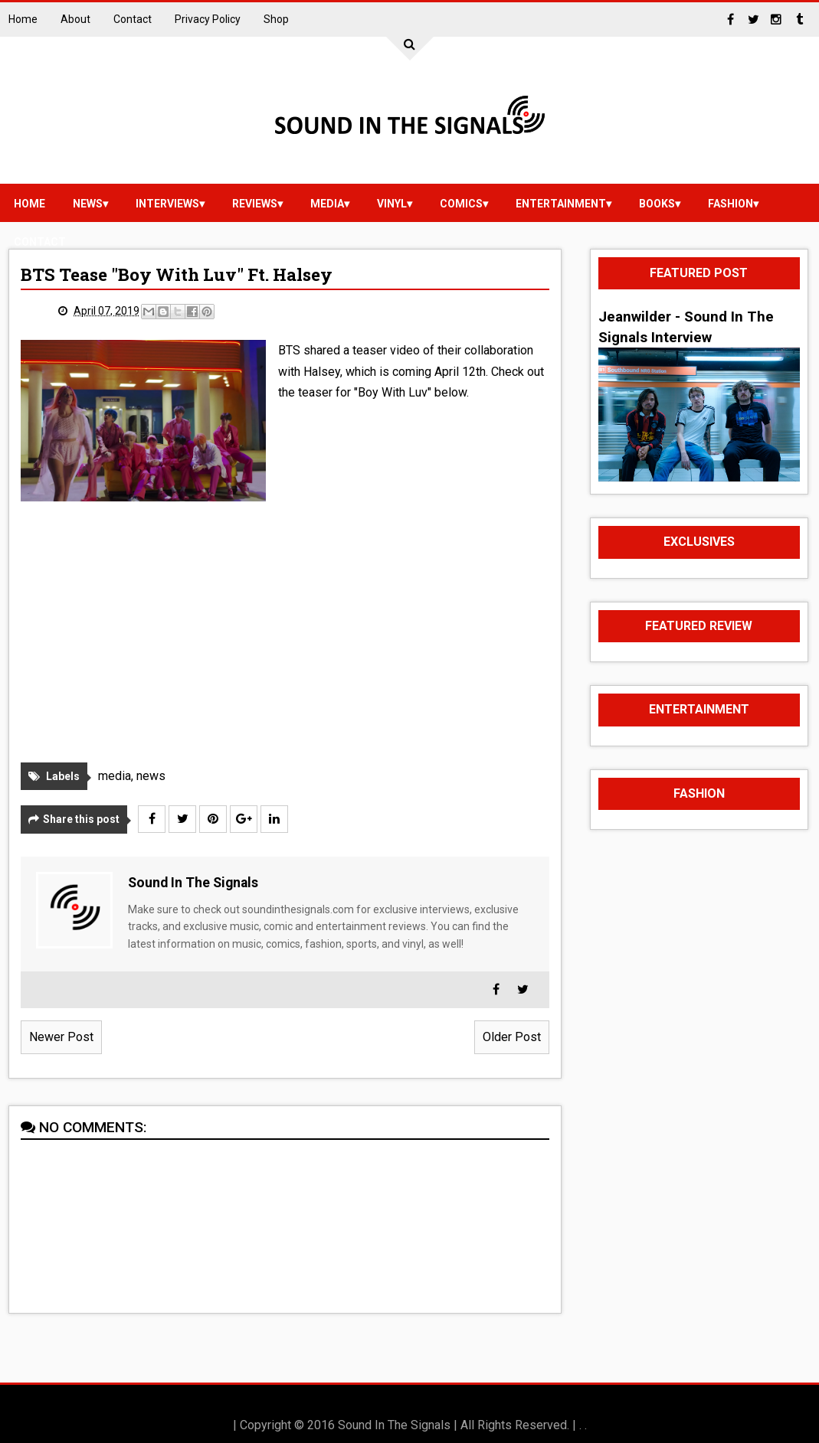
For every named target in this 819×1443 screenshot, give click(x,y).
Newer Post (61, 1037)
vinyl (392, 204)
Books (657, 204)
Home (23, 19)
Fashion (730, 204)
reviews (254, 204)
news (88, 204)
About (75, 19)
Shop (276, 19)
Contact (132, 19)
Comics (461, 204)
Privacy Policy (208, 19)
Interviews (167, 204)
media (327, 204)
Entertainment (561, 204)
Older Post (512, 1037)
